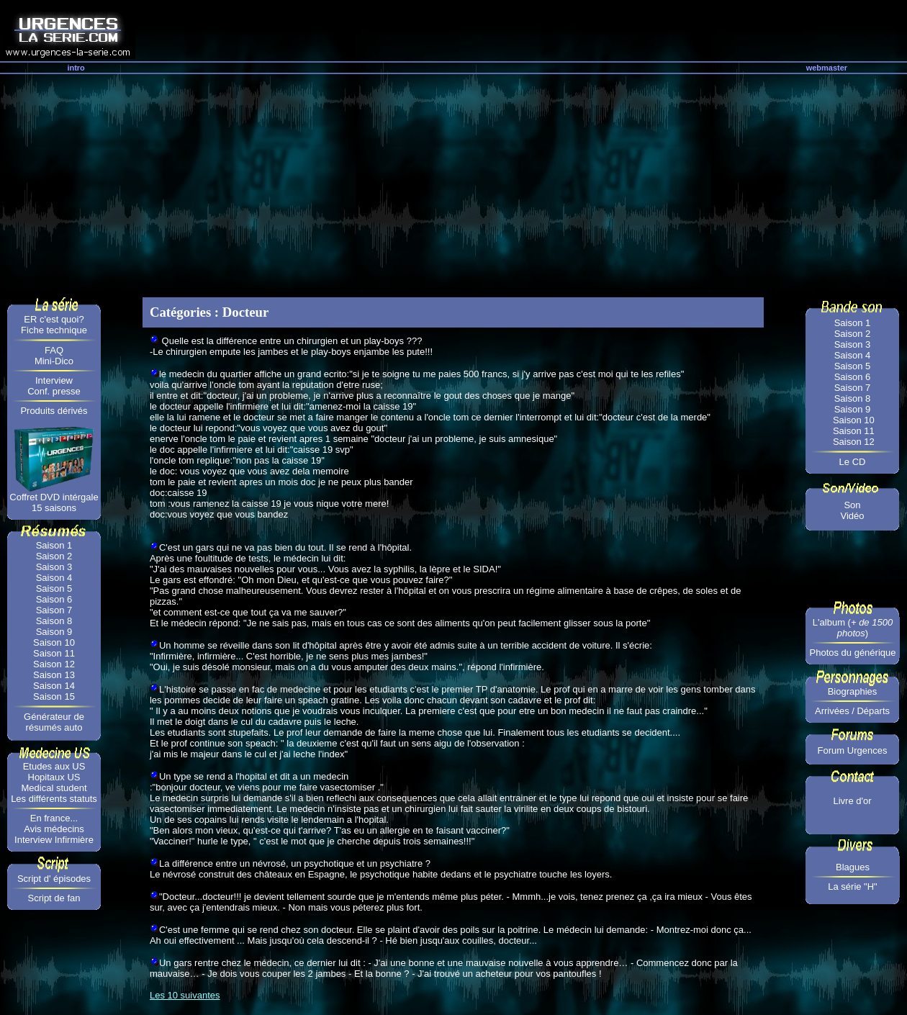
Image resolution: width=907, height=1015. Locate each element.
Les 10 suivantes (185, 995)
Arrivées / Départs (852, 710)
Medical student (53, 787)
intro (75, 67)
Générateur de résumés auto (54, 722)
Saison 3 (54, 566)
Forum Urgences (853, 750)
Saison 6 (54, 599)
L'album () (853, 628)
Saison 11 (54, 653)
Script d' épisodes (54, 878)
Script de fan (54, 898)
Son (852, 505)
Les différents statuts (54, 798)
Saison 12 (54, 664)
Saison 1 (54, 545)
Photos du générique (853, 652)
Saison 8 (54, 620)
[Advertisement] (453, 182)
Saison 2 (54, 556)
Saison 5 (54, 588)
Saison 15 (54, 696)
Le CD (852, 461)
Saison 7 (54, 610)
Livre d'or (852, 800)
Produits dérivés (53, 410)
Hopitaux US (54, 777)
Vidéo (852, 515)
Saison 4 (54, 577)
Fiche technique (54, 330)
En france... (54, 818)
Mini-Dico (54, 361)
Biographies (852, 691)
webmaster (826, 67)
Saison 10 (54, 642)
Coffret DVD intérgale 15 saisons (53, 502)
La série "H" (852, 886)
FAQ (54, 350)
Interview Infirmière (54, 839)
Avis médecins (54, 829)
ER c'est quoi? (54, 319)
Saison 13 (54, 674)
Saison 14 (54, 685)
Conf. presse (54, 391)
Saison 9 (54, 631)
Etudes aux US (54, 766)
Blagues (853, 867)
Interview (54, 380)
